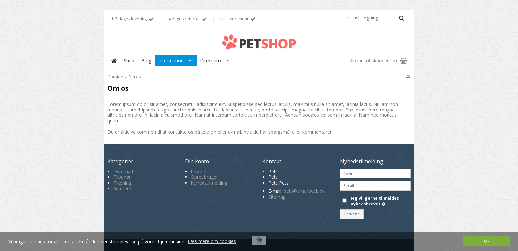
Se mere (122, 188)
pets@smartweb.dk (304, 191)
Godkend (352, 214)
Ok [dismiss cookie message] (486, 241)
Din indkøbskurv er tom (378, 60)
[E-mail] (375, 185)
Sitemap (277, 197)
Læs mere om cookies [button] (212, 241)
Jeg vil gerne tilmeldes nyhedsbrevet (380, 201)
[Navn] (375, 173)
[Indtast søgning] (374, 18)
